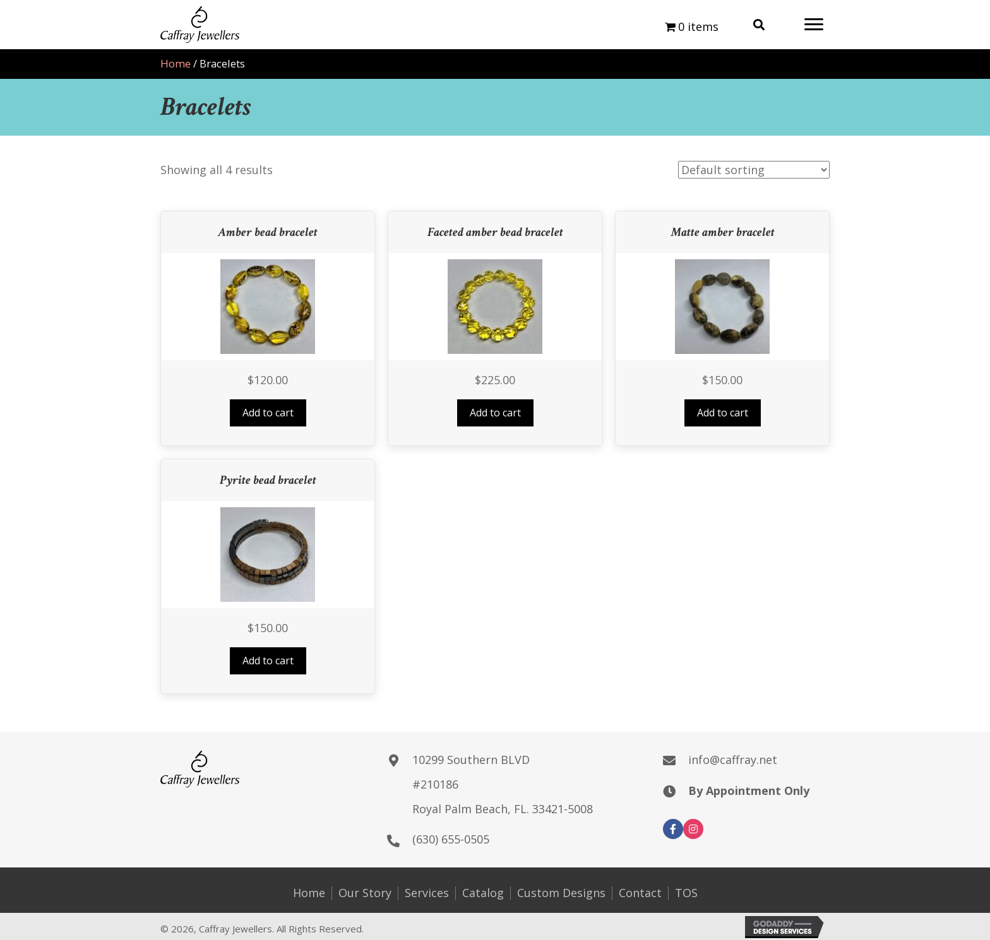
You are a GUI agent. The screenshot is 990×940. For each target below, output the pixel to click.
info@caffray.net (732, 759)
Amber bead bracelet (268, 232)
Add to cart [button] (268, 413)
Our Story (364, 893)
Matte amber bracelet (723, 232)
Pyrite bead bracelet (268, 480)
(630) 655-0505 (450, 839)
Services (427, 893)
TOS (686, 893)
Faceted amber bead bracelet (495, 232)
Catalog (483, 893)
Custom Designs (561, 893)
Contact (640, 893)
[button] (813, 24)
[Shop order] (754, 170)
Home (175, 63)
